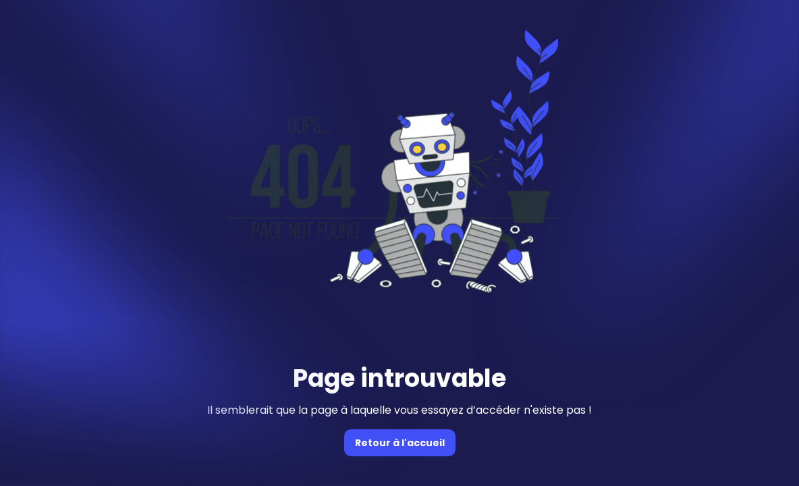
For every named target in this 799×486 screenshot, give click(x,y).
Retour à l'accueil (400, 443)
